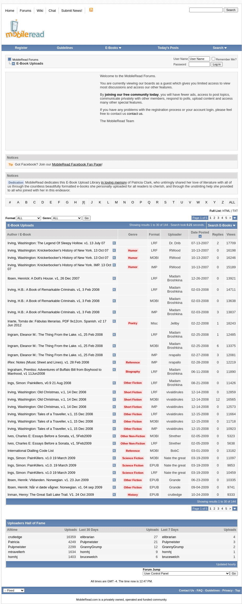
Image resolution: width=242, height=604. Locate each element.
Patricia (13, 542)
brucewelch (89, 557)
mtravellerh (16, 552)
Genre (132, 234)
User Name (181, 58)
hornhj (12, 557)
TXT (235, 210)
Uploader (175, 234)
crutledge (15, 537)
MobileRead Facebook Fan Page (77, 164)
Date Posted (200, 232)
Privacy (227, 590)
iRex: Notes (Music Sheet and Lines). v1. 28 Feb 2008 (48, 362)
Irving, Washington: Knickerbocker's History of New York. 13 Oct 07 (58, 250)
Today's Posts (168, 48)
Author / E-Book (19, 234)
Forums (25, 11)
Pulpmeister (17, 547)
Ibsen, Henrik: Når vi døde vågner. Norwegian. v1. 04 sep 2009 (55, 487)
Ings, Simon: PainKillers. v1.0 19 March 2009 (41, 458)
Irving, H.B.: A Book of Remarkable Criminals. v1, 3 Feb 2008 (53, 290)
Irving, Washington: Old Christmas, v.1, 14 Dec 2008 (47, 392)
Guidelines (65, 48)
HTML (226, 210)
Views (231, 234)
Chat (52, 11)
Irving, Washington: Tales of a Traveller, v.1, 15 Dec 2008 (50, 414)
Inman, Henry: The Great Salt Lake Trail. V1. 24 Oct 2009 (51, 495)
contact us (134, 114)
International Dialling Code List (31, 451)
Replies (217, 234)
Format (154, 234)
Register (21, 48)
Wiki (40, 11)
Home (9, 11)
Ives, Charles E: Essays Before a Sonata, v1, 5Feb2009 (50, 436)
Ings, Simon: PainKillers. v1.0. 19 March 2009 (42, 465)
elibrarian (87, 537)
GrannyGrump (91, 547)
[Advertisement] (52, 110)
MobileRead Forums (25, 59)
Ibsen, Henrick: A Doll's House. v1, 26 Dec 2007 (44, 278)
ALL (232, 202)
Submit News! (71, 11)
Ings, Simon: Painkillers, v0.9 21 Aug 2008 (39, 383)
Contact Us (186, 590)
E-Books (113, 48)
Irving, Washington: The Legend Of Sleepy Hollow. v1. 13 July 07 (56, 243)
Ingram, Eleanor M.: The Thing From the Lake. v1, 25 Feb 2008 (55, 335)
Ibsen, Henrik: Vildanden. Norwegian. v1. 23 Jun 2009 (48, 480)
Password (180, 64)
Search (220, 48)
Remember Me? (224, 59)
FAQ (200, 590)
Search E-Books (220, 225)
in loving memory (114, 182)
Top (237, 590)
